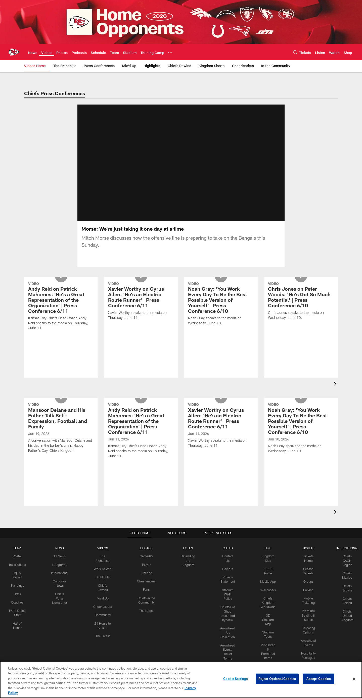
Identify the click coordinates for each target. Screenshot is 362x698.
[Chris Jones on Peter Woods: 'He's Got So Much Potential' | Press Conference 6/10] (301, 328)
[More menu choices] (170, 52)
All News (61, 562)
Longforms (61, 570)
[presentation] (336, 390)
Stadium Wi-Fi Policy (226, 599)
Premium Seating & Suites (306, 620)
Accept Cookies (318, 679)
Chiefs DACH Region (345, 566)
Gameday (146, 562)
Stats (19, 599)
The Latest (104, 640)
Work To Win (103, 574)
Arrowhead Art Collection (226, 637)
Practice (146, 578)
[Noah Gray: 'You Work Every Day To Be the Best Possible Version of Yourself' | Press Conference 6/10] (221, 331)
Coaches (19, 607)
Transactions (19, 570)
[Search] (295, 52)
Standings (19, 591)
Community (104, 620)
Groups (306, 587)
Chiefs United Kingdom (345, 621)
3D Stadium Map (266, 629)
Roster (19, 562)
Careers (226, 574)
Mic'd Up (103, 603)
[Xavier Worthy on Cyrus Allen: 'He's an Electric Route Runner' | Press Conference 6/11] (141, 328)
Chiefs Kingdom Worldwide (266, 612)
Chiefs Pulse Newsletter (61, 603)
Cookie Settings (235, 679)
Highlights (104, 583)
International (61, 578)
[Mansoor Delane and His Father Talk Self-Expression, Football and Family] (61, 455)
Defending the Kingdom (187, 566)
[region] (181, 679)
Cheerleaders (103, 612)
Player (146, 570)
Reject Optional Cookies (277, 679)
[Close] (353, 679)
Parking (306, 595)
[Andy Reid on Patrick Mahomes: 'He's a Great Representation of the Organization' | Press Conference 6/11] (61, 333)
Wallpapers (266, 599)
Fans (146, 595)
